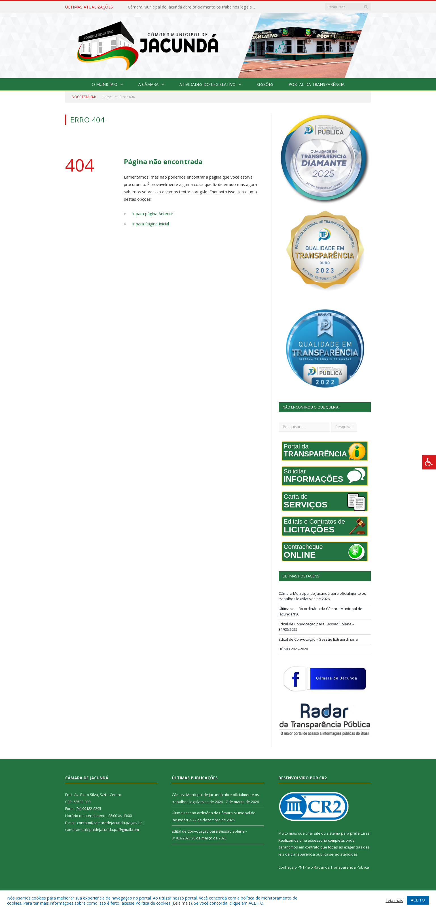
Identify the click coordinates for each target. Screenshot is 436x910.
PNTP (302, 867)
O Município (104, 84)
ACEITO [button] (418, 900)
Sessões (265, 84)
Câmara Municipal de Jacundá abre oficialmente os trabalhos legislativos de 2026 (193, 7)
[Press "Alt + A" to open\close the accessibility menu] (429, 462)
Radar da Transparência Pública (341, 867)
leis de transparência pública (303, 854)
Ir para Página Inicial (150, 224)
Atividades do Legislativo (207, 84)
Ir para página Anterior (152, 213)
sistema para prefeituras (348, 833)
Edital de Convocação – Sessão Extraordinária (318, 639)
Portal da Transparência (316, 84)
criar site (313, 833)
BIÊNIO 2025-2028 (293, 648)
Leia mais (182, 902)
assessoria (317, 840)
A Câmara (148, 84)
